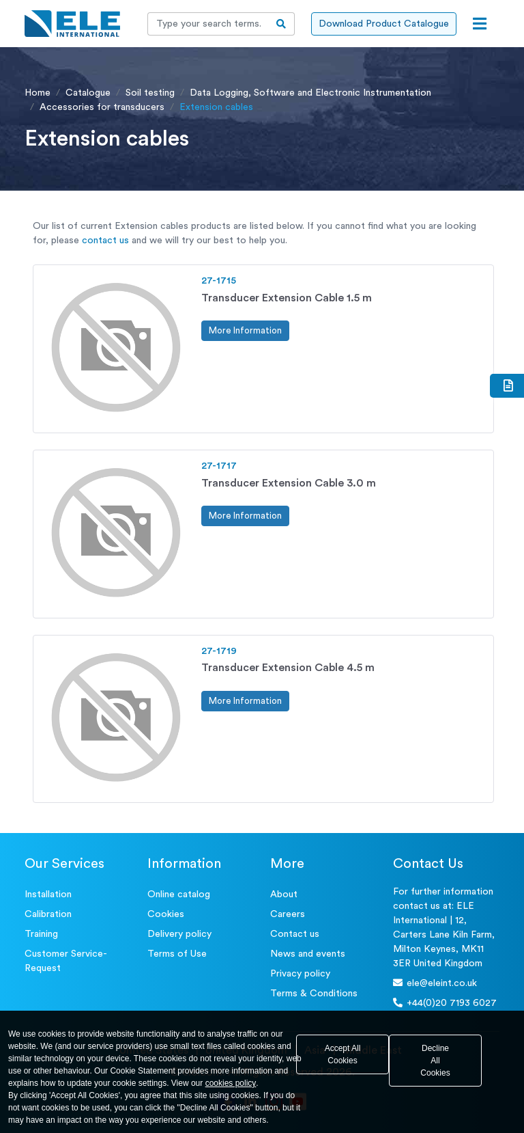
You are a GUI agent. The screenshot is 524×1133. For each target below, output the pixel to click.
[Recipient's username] (208, 24)
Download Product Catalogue (384, 24)
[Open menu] (479, 24)
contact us (105, 240)
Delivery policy (179, 934)
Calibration (48, 914)
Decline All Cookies (435, 1060)
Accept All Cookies (343, 1054)
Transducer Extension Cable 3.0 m (288, 483)
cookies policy (231, 1083)
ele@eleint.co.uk (435, 983)
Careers (287, 914)
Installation (48, 894)
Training (41, 934)
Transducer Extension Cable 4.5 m (288, 667)
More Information (245, 330)
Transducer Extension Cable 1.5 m (286, 297)
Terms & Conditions (314, 993)
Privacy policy (300, 974)
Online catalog (178, 894)
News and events (307, 954)
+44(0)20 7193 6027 (445, 1003)
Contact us (294, 934)
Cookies (165, 914)
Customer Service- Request (66, 961)
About (283, 894)
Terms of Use (177, 954)
